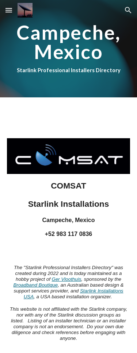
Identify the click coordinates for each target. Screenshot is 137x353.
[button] (9, 10)
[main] (68, 49)
